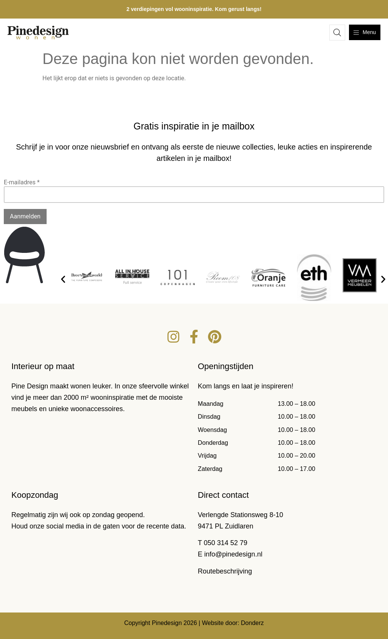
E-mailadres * (22, 182)
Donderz (252, 623)
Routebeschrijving (225, 571)
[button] (63, 279)
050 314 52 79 (225, 543)
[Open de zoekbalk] (337, 32)
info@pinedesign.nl (233, 554)
